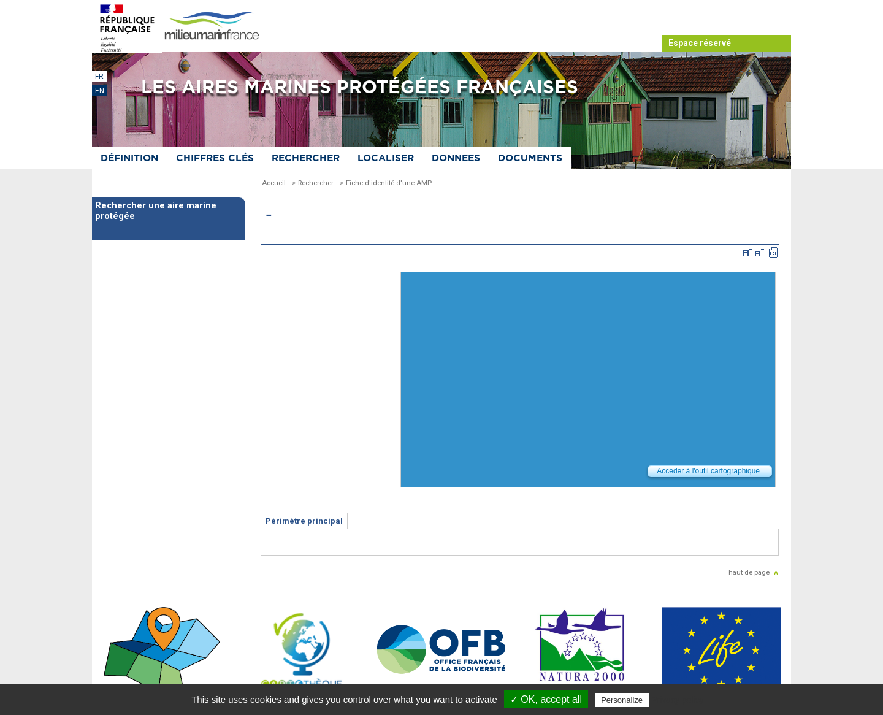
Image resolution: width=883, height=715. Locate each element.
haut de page (749, 572)
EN (99, 90)
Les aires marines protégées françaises (359, 87)
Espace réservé (699, 43)
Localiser (385, 158)
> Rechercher (313, 182)
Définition (129, 158)
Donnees (456, 158)
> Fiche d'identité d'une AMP (386, 182)
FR (99, 76)
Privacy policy (677, 700)
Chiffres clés (215, 158)
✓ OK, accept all (546, 699)
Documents (530, 158)
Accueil (274, 182)
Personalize (622, 700)
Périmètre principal (304, 521)
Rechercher (306, 158)
